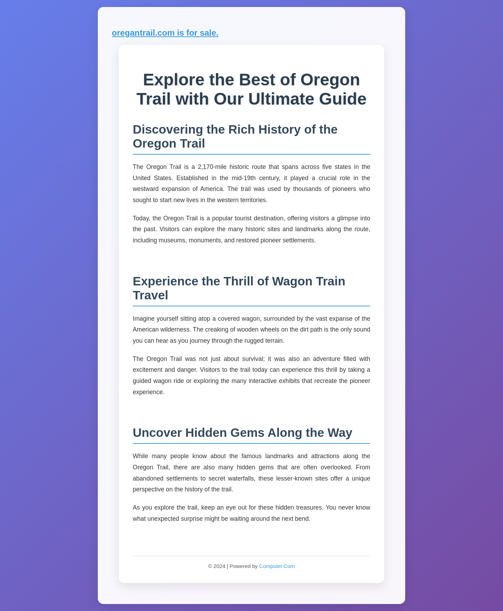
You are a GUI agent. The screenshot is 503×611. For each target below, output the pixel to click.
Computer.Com (277, 566)
